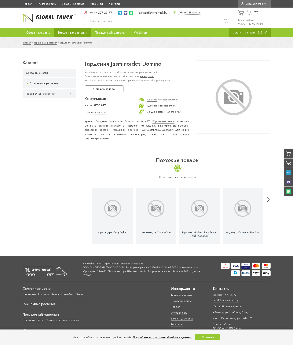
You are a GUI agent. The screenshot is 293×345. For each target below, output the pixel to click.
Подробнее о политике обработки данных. (162, 337)
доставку (168, 130)
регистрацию (147, 76)
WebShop (140, 32)
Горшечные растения (72, 32)
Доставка (152, 99)
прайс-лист (100, 112)
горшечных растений (126, 130)
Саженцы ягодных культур (62, 320)
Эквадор (81, 294)
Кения (55, 294)
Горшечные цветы (163, 121)
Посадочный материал (110, 32)
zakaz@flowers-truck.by (153, 13)
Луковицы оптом (33, 320)
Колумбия (67, 294)
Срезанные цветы (38, 32)
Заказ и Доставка (73, 4)
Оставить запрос (104, 89)
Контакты (114, 4)
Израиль (43, 294)
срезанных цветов (96, 130)
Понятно (208, 337)
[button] (267, 216)
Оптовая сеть (47, 4)
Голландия (29, 294)
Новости (28, 4)
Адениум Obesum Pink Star (243, 232)
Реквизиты (96, 4)
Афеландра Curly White (112, 232)
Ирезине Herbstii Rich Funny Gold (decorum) (199, 234)
